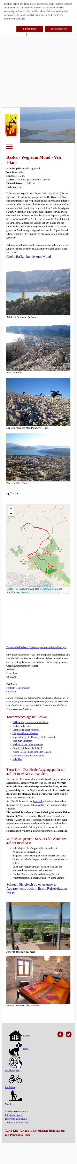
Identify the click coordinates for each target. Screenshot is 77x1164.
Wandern (13, 1098)
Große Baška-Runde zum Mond (28, 257)
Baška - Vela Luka (22, 726)
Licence (24, 592)
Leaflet (10, 589)
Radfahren (13, 1081)
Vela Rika (17, 759)
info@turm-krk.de (33, 705)
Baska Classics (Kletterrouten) (28, 744)
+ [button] (11, 501)
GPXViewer (22, 589)
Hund (19, 1049)
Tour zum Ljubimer (22, 740)
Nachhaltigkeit (13, 1064)
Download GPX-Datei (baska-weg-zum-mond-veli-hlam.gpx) (36, 647)
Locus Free (11, 673)
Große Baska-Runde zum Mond (28, 755)
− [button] (11, 506)
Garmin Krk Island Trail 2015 (27, 748)
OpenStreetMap (50, 589)
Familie (20, 1036)
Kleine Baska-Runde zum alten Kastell (32, 751)
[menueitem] (8, 493)
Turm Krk (38, 801)
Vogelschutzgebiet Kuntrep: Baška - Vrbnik (34, 737)
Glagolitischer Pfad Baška (25, 733)
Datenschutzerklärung (16, 1118)
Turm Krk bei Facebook (17, 1122)
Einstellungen (30, 28)
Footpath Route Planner (18, 687)
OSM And (11, 676)
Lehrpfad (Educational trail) (26, 729)
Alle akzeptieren (59, 28)
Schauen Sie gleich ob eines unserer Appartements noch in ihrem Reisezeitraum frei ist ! (36, 888)
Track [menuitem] (14, 493)
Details (20, 18)
